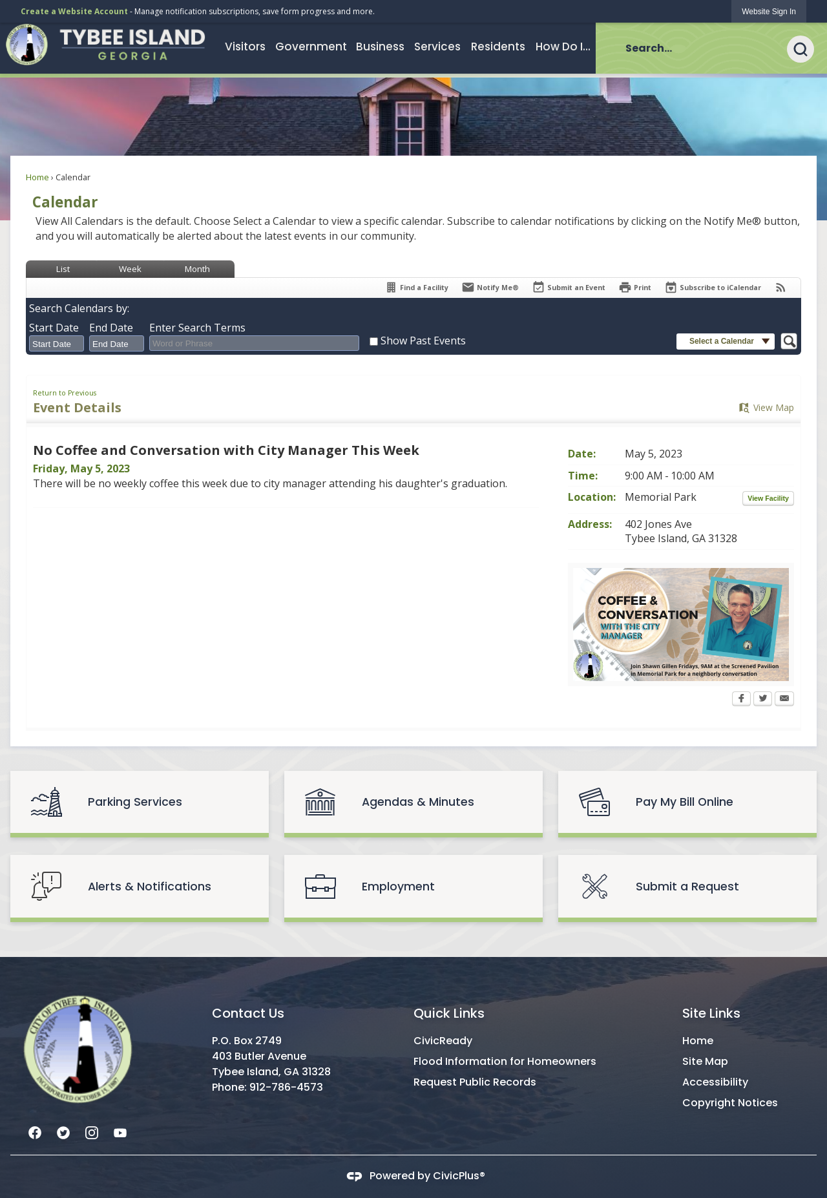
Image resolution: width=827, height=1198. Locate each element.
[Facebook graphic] (34, 1131)
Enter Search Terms (197, 328)
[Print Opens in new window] (634, 287)
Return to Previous (64, 392)
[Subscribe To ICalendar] (712, 287)
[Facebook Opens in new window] (741, 699)
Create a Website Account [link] (74, 11)
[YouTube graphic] (120, 1131)
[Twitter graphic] (63, 1131)
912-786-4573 (286, 1087)
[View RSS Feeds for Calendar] (781, 287)
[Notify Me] (490, 287)
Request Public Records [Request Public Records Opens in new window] (475, 1082)
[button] (807, 48)
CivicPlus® (459, 1175)
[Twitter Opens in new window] (762, 699)
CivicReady (443, 1040)
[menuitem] (245, 47)
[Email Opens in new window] (784, 699)
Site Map (705, 1061)
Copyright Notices (730, 1102)
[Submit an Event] (568, 287)
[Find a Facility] (416, 287)
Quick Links (449, 1013)
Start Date (54, 328)
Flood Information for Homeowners (505, 1061)
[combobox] (56, 344)
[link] (768, 11)
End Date (111, 328)
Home (37, 177)
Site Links (711, 1013)
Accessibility (715, 1082)
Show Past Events (423, 340)
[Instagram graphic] (91, 1131)
